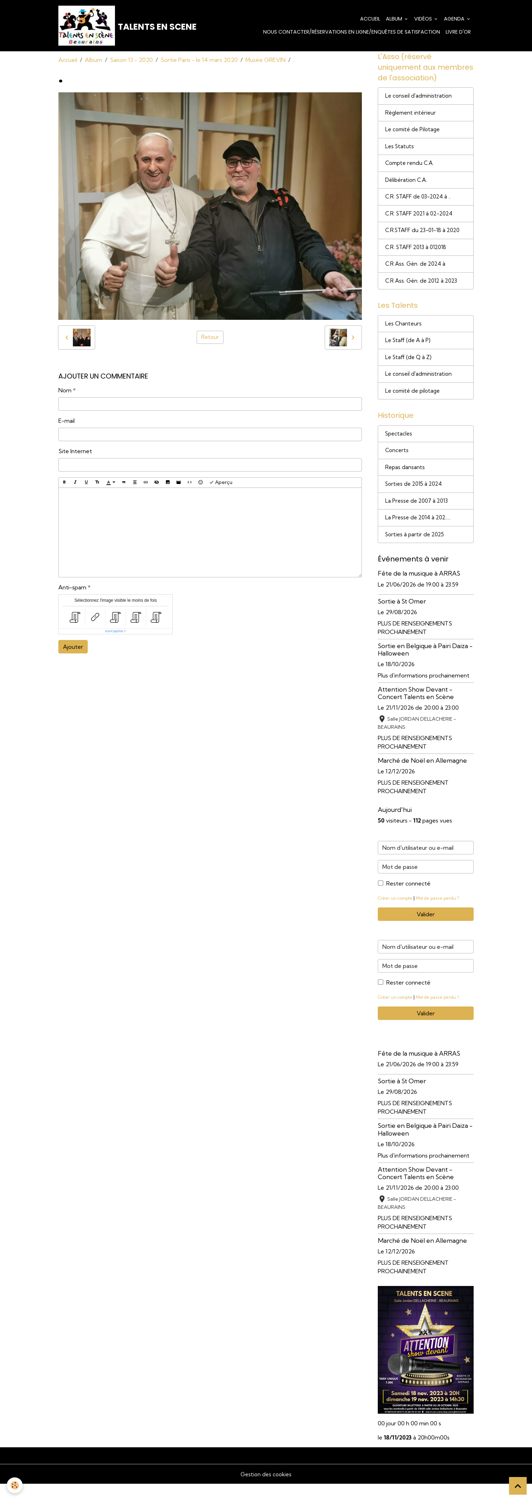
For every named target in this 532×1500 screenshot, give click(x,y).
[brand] (119, 26)
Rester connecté (408, 899)
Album (395, 19)
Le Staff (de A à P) (409, 350)
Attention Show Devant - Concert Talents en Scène (416, 709)
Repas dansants (405, 481)
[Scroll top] (518, 1486)
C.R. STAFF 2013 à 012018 (418, 254)
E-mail (66, 421)
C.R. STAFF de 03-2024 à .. (420, 202)
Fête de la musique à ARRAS (419, 589)
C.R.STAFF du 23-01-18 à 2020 (425, 236)
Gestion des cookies (266, 1490)
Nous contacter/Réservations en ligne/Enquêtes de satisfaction (351, 32)
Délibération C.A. (407, 184)
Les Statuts (400, 150)
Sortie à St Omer (402, 617)
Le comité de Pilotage (414, 132)
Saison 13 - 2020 (131, 60)
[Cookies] (15, 1485)
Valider (426, 930)
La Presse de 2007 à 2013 (418, 515)
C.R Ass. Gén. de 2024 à (417, 271)
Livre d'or (458, 32)
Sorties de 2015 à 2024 (415, 498)
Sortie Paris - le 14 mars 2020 (199, 60)
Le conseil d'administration (419, 98)
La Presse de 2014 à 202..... (420, 533)
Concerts (397, 463)
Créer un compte (396, 914)
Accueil (370, 19)
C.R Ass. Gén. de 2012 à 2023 (423, 288)
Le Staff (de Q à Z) (409, 367)
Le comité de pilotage (414, 402)
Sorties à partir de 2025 (416, 550)
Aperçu (220, 483)
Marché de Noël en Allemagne (422, 776)
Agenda (455, 19)
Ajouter (73, 647)
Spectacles (399, 446)
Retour (210, 338)
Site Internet (75, 451)
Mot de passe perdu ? (441, 914)
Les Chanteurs (404, 332)
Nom (64, 390)
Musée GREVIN (265, 60)
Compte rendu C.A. (411, 167)
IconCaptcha (114, 632)
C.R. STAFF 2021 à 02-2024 (421, 219)
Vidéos (423, 19)
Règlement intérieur (412, 115)
